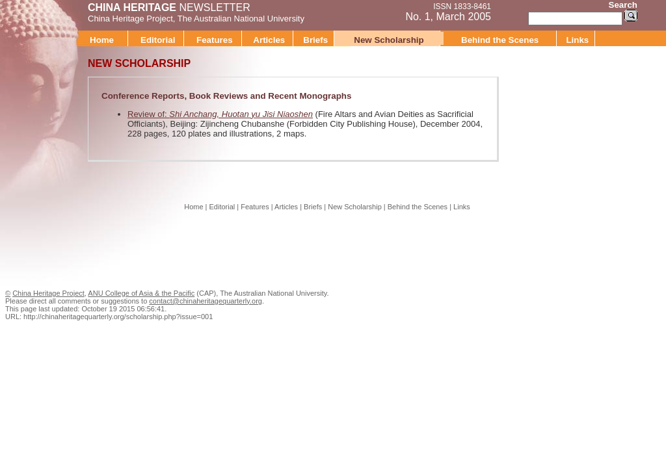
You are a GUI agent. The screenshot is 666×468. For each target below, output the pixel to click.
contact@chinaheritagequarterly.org (205, 301)
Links (577, 40)
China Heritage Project (130, 18)
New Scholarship (388, 40)
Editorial (157, 40)
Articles (269, 40)
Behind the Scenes (500, 40)
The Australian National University (241, 18)
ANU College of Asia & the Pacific (141, 293)
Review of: (220, 114)
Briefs (315, 40)
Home (102, 40)
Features (214, 40)
